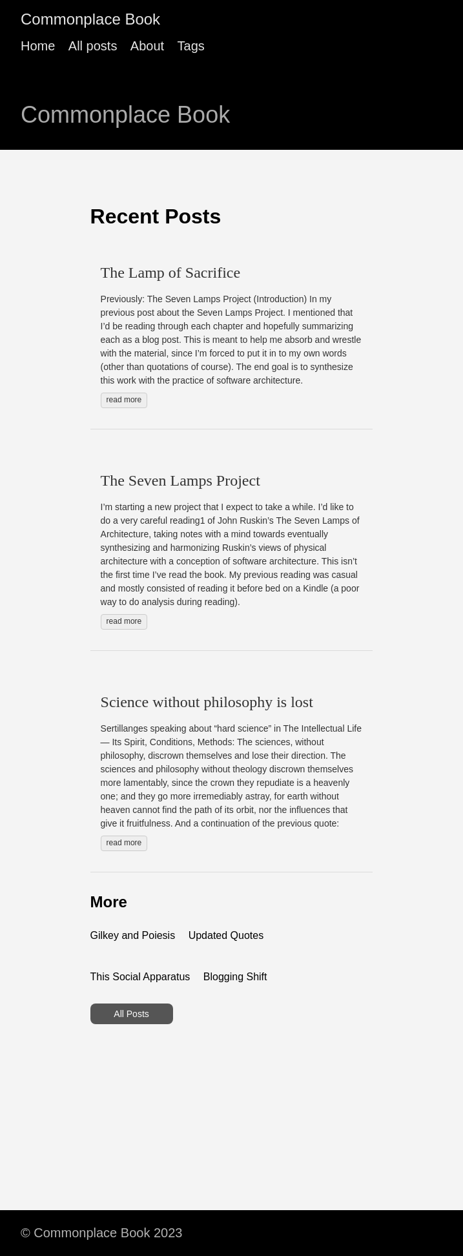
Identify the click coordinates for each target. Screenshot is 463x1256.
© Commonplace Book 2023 (101, 1233)
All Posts (131, 1014)
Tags (191, 46)
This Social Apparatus (140, 976)
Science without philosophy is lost (207, 702)
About (147, 46)
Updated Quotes (226, 935)
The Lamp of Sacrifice (171, 272)
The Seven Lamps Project (180, 480)
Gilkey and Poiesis (133, 935)
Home (38, 46)
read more (124, 399)
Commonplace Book (90, 19)
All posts (93, 46)
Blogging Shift (235, 976)
